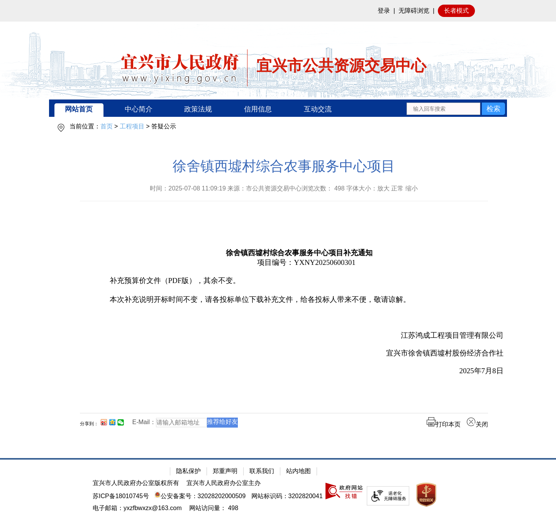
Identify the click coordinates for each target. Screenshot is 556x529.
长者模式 (456, 10)
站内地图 (298, 471)
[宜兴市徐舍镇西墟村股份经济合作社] (299, 353)
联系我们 (261, 471)
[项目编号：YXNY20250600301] (299, 263)
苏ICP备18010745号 (121, 496)
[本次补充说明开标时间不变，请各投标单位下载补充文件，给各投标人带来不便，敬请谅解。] (299, 299)
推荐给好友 (222, 421)
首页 (106, 126)
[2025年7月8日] (299, 371)
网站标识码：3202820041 (287, 496)
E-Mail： (144, 422)
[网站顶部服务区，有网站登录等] (278, 11)
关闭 (477, 424)
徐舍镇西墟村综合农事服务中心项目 (284, 166)
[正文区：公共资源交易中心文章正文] (284, 299)
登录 (384, 10)
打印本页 (444, 424)
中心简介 (139, 109)
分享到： (89, 423)
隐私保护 (188, 471)
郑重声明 (225, 471)
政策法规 (198, 109)
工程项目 (132, 126)
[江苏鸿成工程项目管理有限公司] (299, 335)
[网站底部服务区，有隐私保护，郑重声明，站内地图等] (278, 493)
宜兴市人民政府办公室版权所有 (136, 483)
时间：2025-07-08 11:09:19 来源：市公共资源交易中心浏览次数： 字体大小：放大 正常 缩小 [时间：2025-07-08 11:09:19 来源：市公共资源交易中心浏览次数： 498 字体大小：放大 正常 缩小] (284, 188)
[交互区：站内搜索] (456, 108)
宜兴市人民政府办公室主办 (223, 483)
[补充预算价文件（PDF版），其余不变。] (299, 280)
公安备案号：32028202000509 (200, 496)
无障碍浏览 (413, 10)
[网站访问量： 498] (213, 508)
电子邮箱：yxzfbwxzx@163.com (137, 508)
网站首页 (79, 109)
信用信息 (258, 109)
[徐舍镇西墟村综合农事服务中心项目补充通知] (299, 252)
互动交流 (318, 109)
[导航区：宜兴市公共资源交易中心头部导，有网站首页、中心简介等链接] (278, 108)
